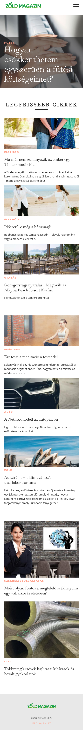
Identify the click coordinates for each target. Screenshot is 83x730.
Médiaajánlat (41, 723)
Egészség (12, 349)
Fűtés (9, 43)
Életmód (11, 152)
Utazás (10, 277)
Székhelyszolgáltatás (24, 580)
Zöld (8, 470)
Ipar (8, 661)
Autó (8, 412)
